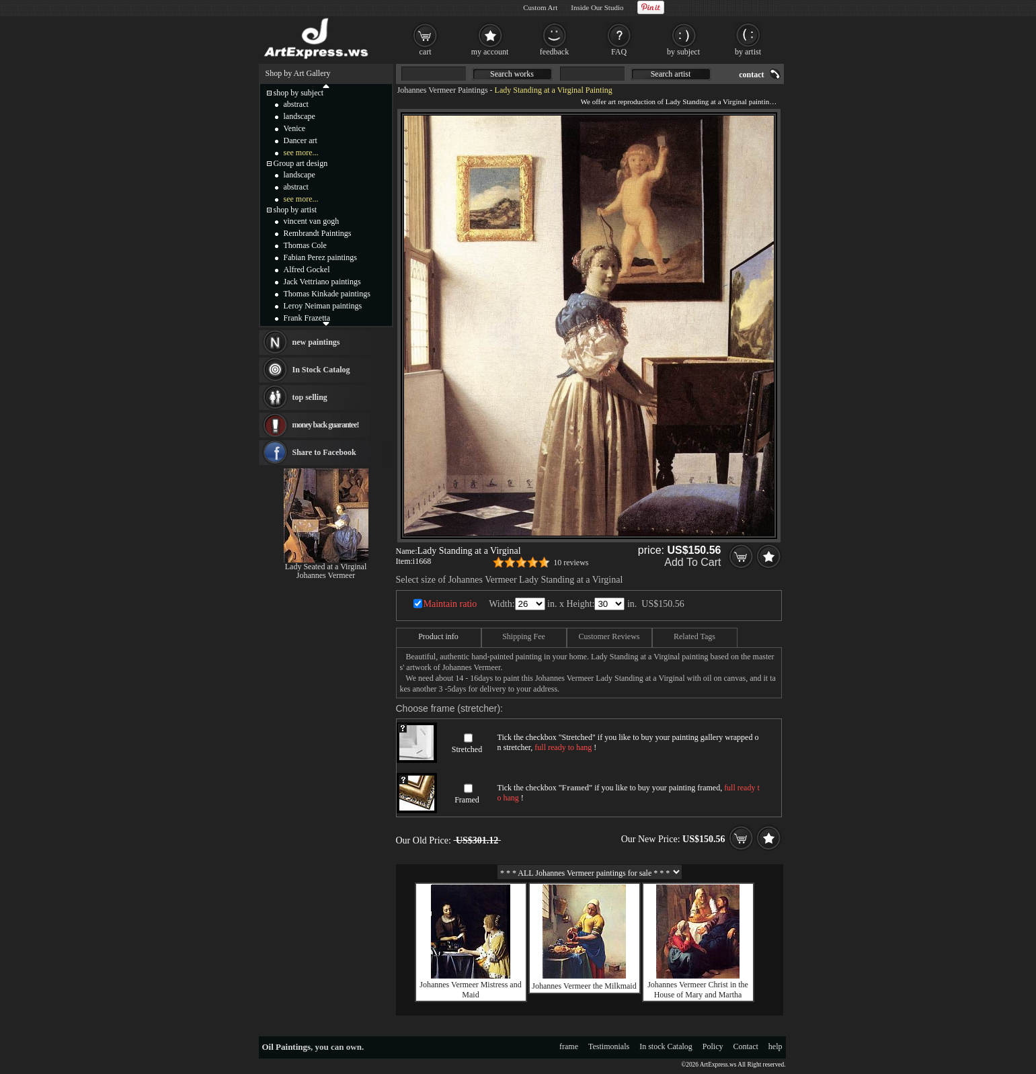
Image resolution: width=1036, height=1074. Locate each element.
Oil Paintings (286, 1047)
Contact (745, 1046)
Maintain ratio (450, 604)
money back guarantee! (325, 424)
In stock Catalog (665, 1046)
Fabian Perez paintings (320, 257)
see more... (301, 152)
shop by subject (299, 92)
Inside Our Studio (597, 7)
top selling (309, 397)
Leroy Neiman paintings (323, 306)
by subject (683, 51)
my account (490, 51)
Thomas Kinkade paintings (327, 293)
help (775, 1046)
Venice (295, 128)
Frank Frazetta (307, 318)
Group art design (301, 163)
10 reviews (570, 562)
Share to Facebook (324, 452)
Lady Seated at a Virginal (325, 566)
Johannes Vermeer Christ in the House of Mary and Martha (697, 989)
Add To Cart (692, 562)
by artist (748, 51)
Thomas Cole (305, 245)
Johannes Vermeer (325, 575)
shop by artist (295, 209)
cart (426, 51)
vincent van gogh (312, 221)
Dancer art (300, 140)
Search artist (671, 74)
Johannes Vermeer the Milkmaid (584, 986)
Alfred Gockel (307, 269)
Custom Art (540, 7)
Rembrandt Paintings (318, 233)
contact (751, 74)
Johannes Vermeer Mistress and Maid (470, 989)
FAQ (619, 51)
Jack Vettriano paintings (322, 281)
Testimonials (608, 1046)
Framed (466, 799)
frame (568, 1046)
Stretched (467, 749)
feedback (554, 51)
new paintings (316, 342)
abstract (296, 104)
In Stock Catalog (321, 369)
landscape (299, 116)
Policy (713, 1046)
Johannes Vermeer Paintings (442, 90)
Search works (512, 74)
